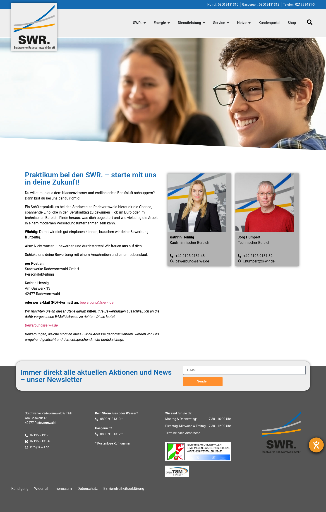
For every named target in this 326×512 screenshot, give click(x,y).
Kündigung (20, 488)
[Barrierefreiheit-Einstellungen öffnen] (316, 444)
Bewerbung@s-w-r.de (41, 325)
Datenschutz (87, 488)
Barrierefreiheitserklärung (123, 488)
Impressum (63, 488)
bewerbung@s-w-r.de (97, 302)
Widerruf (41, 488)
